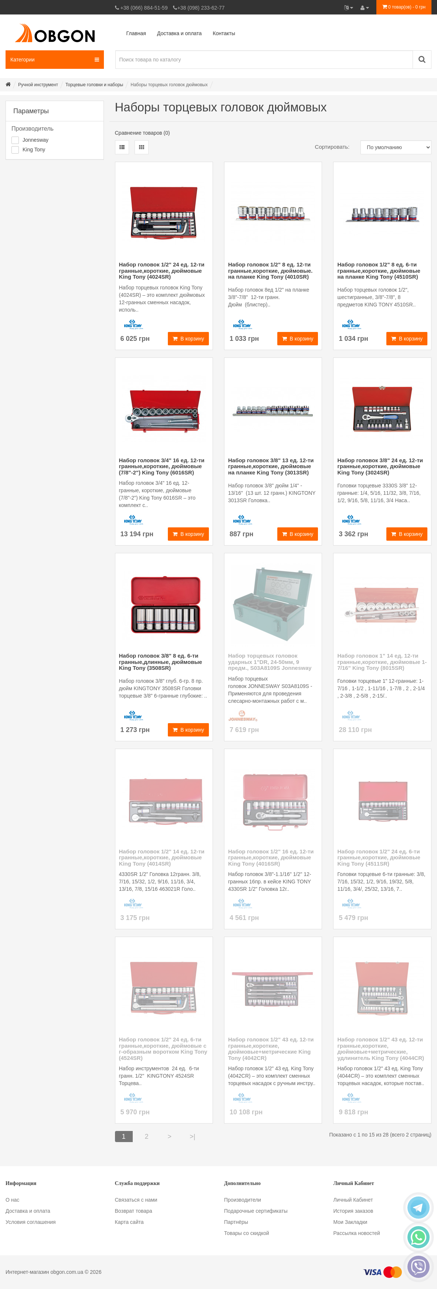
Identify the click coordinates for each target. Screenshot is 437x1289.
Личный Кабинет (353, 1200)
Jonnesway (35, 140)
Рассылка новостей (356, 1233)
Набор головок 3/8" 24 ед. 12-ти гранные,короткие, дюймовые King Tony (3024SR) (380, 466)
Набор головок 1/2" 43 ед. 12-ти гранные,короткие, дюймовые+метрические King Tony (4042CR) (271, 1048)
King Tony (34, 149)
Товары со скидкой (246, 1233)
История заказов (353, 1211)
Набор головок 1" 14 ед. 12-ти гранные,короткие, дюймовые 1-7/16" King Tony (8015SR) (382, 661)
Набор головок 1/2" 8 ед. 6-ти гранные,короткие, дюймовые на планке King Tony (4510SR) (378, 270)
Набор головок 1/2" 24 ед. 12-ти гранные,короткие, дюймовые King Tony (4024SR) (162, 270)
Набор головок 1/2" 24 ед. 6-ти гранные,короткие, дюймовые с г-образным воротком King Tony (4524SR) (163, 1048)
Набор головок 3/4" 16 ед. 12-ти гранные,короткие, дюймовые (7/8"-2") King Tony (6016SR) (162, 466)
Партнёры (236, 1222)
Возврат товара (133, 1211)
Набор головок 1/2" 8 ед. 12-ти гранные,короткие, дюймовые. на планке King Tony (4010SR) (270, 270)
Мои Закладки (350, 1222)
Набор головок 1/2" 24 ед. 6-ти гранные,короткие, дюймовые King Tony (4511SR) (378, 857)
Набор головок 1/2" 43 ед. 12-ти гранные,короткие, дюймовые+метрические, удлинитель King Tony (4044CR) (380, 1048)
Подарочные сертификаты (256, 1211)
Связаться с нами (136, 1200)
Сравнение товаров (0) (142, 133)
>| (192, 1136)
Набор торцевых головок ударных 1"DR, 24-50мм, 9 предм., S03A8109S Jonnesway (270, 661)
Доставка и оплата (28, 1211)
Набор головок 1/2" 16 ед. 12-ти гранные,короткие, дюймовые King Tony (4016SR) (271, 857)
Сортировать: (332, 147)
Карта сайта (129, 1222)
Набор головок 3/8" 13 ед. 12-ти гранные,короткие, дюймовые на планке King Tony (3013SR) (271, 466)
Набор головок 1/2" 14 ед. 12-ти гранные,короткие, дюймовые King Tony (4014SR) (162, 857)
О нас (12, 1200)
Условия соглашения (31, 1222)
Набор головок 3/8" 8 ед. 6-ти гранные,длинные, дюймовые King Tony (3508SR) (160, 661)
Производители (242, 1200)
